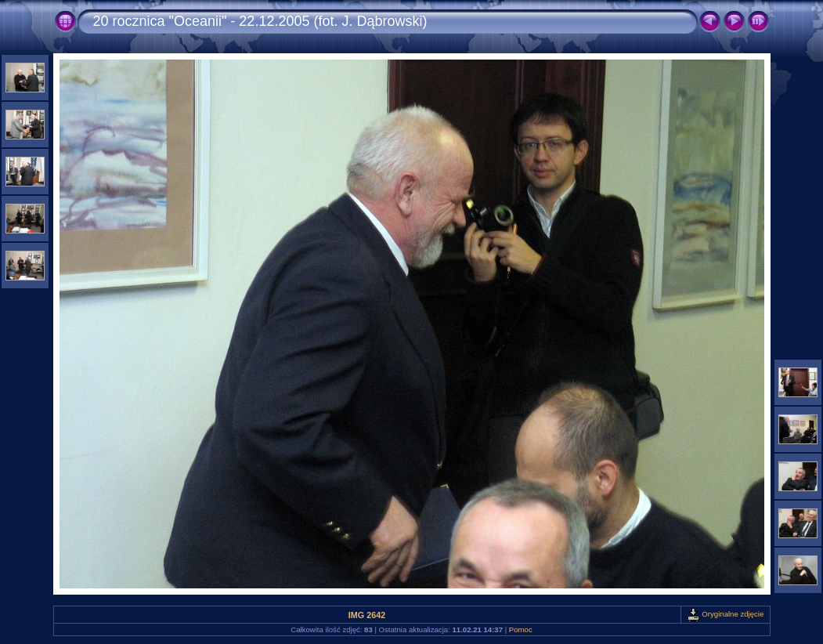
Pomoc (520, 629)
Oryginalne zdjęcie (725, 614)
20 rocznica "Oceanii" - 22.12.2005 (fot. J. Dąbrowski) (260, 21)
